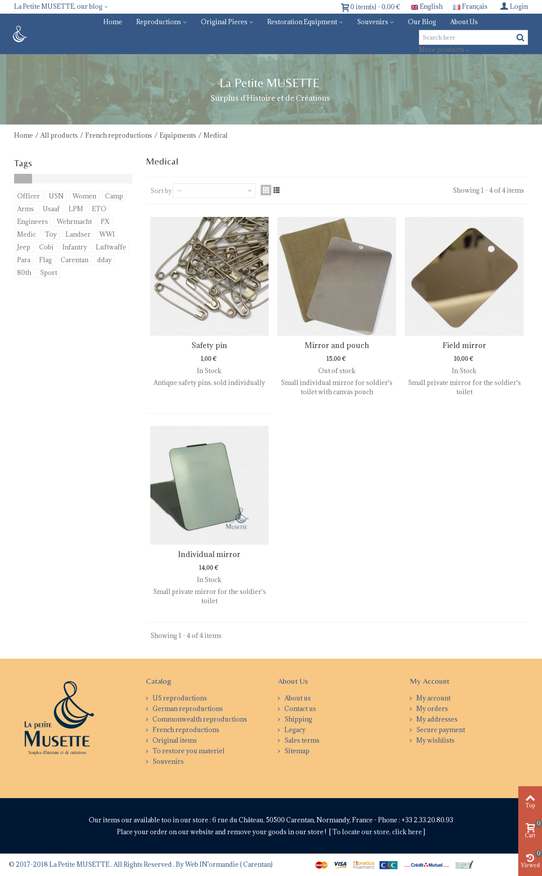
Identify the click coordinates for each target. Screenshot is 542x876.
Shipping (297, 719)
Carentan (74, 260)
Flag (45, 260)
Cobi (46, 247)
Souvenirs (372, 22)
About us (464, 22)
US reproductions (179, 698)
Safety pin (209, 345)
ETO (99, 209)
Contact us (299, 708)
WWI (107, 234)
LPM (76, 209)
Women (84, 196)
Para (23, 260)
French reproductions (118, 135)
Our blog (422, 22)
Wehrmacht (74, 221)
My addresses (436, 719)
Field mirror (464, 345)
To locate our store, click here (377, 832)
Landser (78, 234)
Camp (114, 196)
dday (104, 260)
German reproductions (187, 708)
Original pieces (224, 22)
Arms (25, 209)
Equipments (178, 135)
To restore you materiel (188, 751)
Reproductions (158, 22)
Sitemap (296, 751)
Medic (26, 234)
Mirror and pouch (337, 345)
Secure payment (440, 730)
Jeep (23, 247)
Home (112, 22)
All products (59, 135)
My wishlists (435, 740)
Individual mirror (209, 554)
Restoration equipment (302, 22)
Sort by (161, 191)
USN (56, 196)
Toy (51, 234)
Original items (174, 740)
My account (433, 698)
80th (24, 272)
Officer (28, 196)
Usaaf (51, 209)
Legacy (294, 730)
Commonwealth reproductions (199, 719)
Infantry (74, 247)
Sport (48, 272)
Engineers (32, 221)
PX (105, 221)
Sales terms (301, 740)
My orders (431, 708)
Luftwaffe (111, 247)
